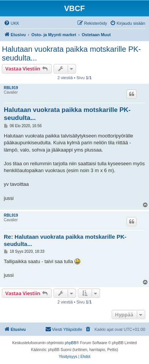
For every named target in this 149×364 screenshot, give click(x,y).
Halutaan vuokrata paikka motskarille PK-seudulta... (71, 53)
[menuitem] (11, 23)
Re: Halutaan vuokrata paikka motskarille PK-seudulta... (65, 240)
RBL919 (11, 88)
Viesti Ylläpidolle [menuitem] (63, 329)
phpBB (70, 343)
